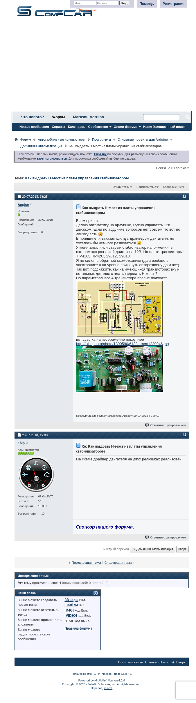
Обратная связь (130, 662)
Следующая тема (118, 562)
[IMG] (69, 610)
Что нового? (32, 117)
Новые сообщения (34, 126)
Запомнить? (86, 10)
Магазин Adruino (88, 117)
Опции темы (121, 187)
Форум (58, 117)
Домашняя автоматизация (41, 146)
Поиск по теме (146, 187)
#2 (184, 434)
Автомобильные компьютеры (61, 139)
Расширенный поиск (169, 126)
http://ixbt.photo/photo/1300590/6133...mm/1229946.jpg (122, 344)
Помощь (147, 4)
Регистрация (173, 4)
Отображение (172, 187)
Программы (101, 139)
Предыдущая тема (86, 562)
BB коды (71, 600)
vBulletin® (100, 680)
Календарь (76, 126)
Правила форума (78, 628)
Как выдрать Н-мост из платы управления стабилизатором (77, 178)
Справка (58, 126)
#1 (184, 196)
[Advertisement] (101, 65)
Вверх (182, 549)
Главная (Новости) (159, 662)
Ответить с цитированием (165, 425)
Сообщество (98, 126)
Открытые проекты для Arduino (143, 139)
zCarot (108, 688)
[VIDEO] (70, 615)
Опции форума (125, 126)
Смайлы (71, 605)
